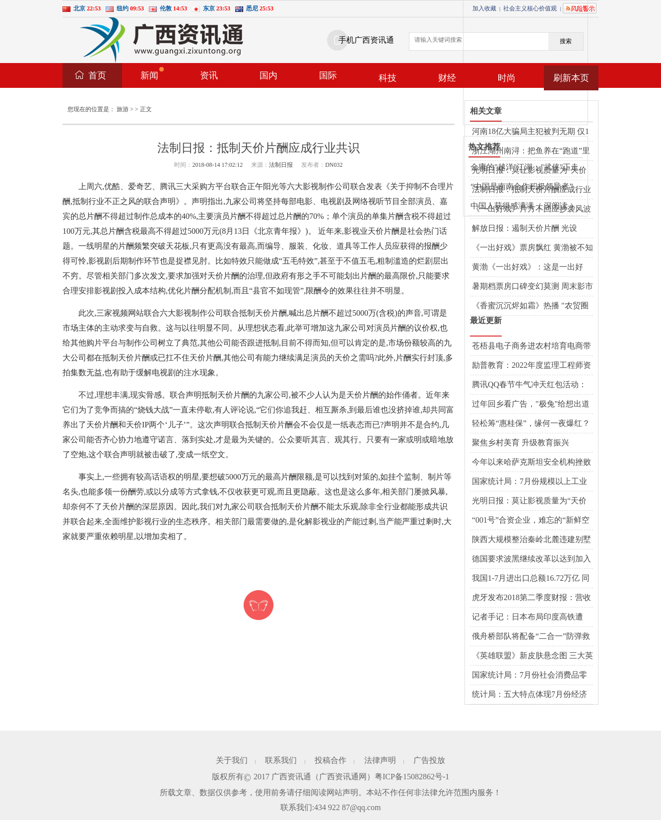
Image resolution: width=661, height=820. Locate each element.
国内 (268, 75)
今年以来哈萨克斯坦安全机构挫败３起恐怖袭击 (531, 463)
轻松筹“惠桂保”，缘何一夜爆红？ (531, 423)
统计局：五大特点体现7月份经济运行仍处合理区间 (529, 695)
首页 (97, 75)
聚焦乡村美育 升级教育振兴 (520, 442)
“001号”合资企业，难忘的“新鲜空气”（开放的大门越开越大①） (531, 521)
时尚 (507, 78)
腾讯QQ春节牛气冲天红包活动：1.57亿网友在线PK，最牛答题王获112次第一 (531, 385)
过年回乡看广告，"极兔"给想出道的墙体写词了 (531, 405)
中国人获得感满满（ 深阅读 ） (524, 206)
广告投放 (429, 760)
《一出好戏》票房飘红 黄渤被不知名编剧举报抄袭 (532, 248)
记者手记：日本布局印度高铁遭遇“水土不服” (527, 617)
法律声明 (380, 760)
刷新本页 (571, 78)
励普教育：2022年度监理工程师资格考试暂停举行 (531, 366)
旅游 (123, 109)
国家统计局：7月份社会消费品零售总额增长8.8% (529, 676)
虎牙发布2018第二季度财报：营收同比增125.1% (531, 598)
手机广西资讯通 (366, 40)
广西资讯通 (291, 776)
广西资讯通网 (343, 776)
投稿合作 (330, 760)
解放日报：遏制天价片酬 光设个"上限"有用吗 (524, 229)
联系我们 (281, 760)
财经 (447, 78)
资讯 (209, 75)
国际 (328, 75)
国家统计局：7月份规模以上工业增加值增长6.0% (529, 482)
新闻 (152, 73)
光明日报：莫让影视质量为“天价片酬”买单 (529, 501)
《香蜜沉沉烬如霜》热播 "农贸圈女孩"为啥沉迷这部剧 (530, 306)
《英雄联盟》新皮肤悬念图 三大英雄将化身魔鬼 (532, 656)
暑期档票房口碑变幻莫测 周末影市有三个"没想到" (532, 287)
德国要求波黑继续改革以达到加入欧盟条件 (531, 559)
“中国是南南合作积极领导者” (521, 186)
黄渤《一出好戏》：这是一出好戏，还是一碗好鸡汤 (527, 268)
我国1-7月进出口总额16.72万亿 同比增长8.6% (531, 579)
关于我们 (232, 760)
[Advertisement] (537, 62)
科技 (388, 78)
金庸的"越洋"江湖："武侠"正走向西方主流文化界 (524, 168)
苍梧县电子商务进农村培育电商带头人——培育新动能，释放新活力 (531, 346)
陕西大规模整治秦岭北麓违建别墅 (531, 539)
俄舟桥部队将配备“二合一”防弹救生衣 (531, 637)
